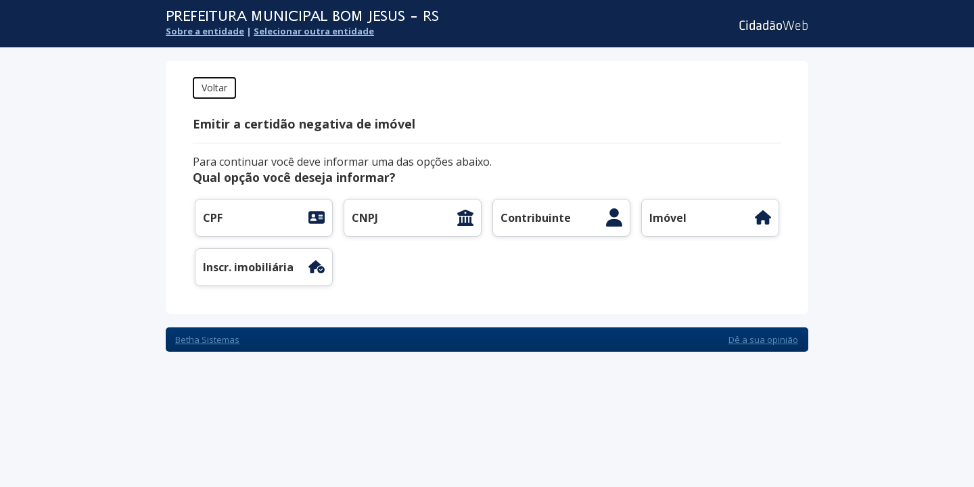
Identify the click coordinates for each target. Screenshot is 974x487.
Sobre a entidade (205, 31)
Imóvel (668, 217)
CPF (213, 217)
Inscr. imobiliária (248, 267)
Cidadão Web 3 (772, 25)
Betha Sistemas (207, 339)
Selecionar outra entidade (314, 31)
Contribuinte (536, 217)
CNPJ (365, 217)
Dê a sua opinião (763, 339)
